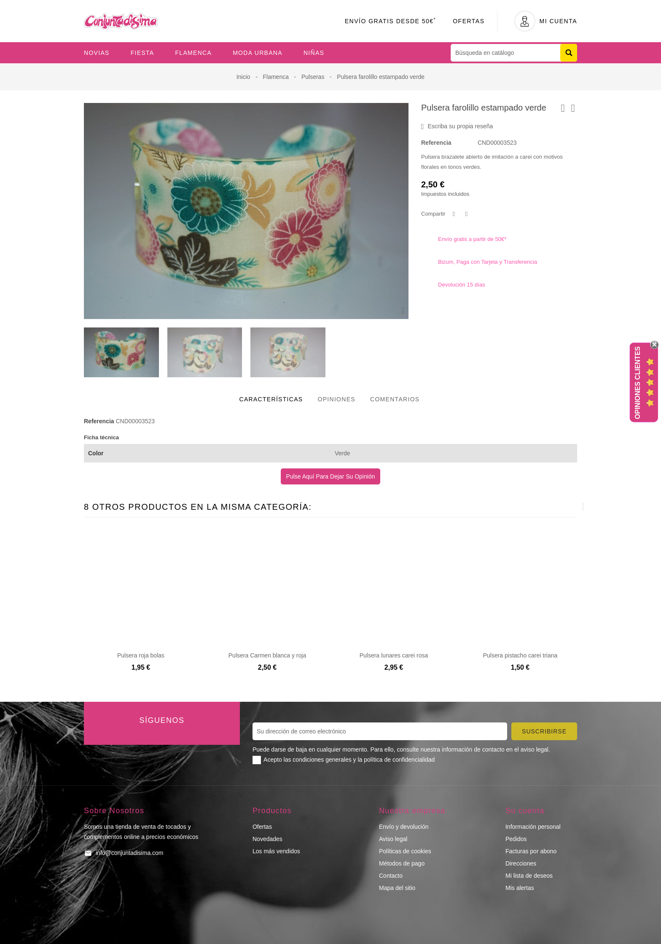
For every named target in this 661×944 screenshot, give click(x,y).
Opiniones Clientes (637, 382)
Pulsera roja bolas (140, 655)
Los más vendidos (276, 851)
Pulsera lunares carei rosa (394, 655)
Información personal (533, 826)
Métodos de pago (402, 863)
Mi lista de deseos (529, 875)
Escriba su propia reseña (457, 126)
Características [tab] (271, 399)
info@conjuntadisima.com (130, 852)
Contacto (391, 875)
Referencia (436, 142)
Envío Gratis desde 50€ (390, 21)
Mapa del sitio (397, 887)
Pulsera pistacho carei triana (520, 655)
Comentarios (395, 399)
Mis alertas (519, 887)
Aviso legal (393, 839)
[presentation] (562, 507)
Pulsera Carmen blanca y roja (267, 655)
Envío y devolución (404, 826)
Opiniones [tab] (336, 399)
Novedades (267, 839)
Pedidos (516, 839)
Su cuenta (525, 810)
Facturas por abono (530, 851)
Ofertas (468, 21)
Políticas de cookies (405, 851)
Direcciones (520, 863)
